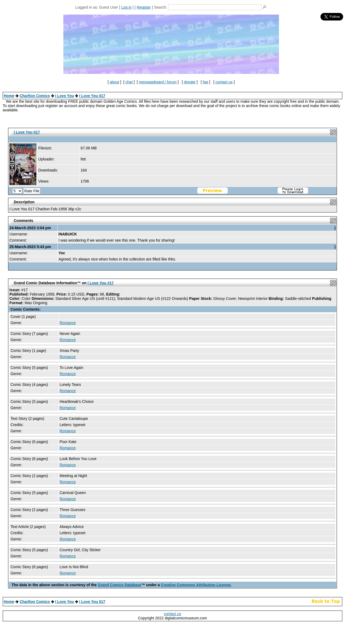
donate (189, 82)
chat (128, 82)
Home (9, 96)
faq (205, 82)
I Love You (64, 96)
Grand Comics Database (120, 585)
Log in (126, 7)
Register (144, 7)
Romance (68, 323)
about (114, 82)
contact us (224, 82)
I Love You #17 (101, 283)
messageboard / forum (158, 82)
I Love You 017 (92, 96)
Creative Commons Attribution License (196, 585)
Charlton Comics (35, 96)
